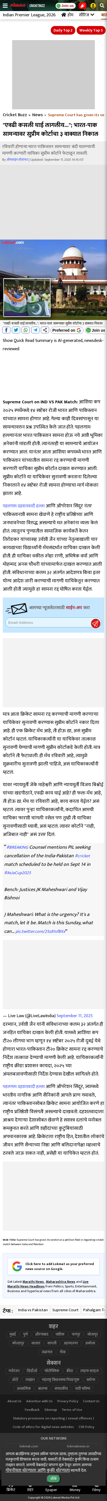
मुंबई (12, 1334)
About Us (14, 1401)
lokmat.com (29, 1446)
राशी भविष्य (82, 1389)
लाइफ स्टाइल (89, 1371)
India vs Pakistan (33, 1310)
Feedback (32, 1409)
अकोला (90, 1343)
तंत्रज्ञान (30, 1380)
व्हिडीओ (32, 1371)
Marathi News (34, 1281)
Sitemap (50, 1409)
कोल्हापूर (18, 1343)
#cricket (82, 856)
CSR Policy (86, 1427)
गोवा (63, 1352)
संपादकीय (61, 1389)
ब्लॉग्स (91, 1380)
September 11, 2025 (75, 1016)
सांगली (52, 1343)
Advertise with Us (39, 1401)
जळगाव (47, 1352)
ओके (53, 1479)
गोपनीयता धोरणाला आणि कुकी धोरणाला (38, 1470)
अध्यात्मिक (24, 1389)
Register (96, 623)
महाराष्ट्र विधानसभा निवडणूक (60, 1380)
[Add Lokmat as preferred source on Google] (67, 330)
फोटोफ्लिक (51, 1371)
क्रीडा (69, 1371)
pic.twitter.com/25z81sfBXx (40, 931)
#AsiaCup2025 (17, 873)
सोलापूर (92, 1334)
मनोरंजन (14, 1371)
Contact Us (91, 1401)
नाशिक (60, 1334)
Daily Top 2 (63, 30)
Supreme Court (65, 1310)
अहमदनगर (71, 1343)
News (37, 115)
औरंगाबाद (41, 1334)
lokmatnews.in (78, 1446)
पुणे (25, 1334)
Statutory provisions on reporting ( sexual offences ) (53, 1418)
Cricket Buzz (15, 115)
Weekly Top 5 (91, 30)
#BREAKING (17, 847)
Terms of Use (72, 1409)
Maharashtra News (60, 1281)
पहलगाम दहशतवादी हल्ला (24, 506)
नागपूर (76, 1334)
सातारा (35, 1343)
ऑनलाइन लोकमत (17, 159)
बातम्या (42, 1389)
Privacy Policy (67, 1401)
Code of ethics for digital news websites (43, 1427)
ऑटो (15, 1380)
